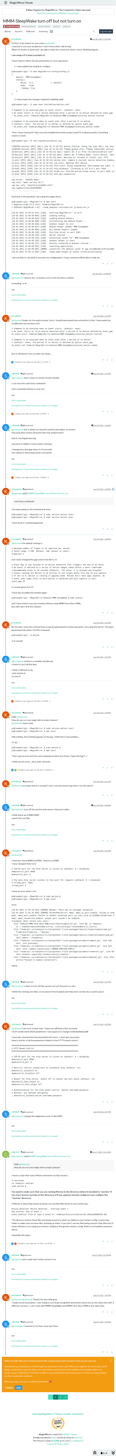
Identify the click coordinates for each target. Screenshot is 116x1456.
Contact (51, 1444)
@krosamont (27, 274)
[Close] (110, 1361)
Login (18, 1387)
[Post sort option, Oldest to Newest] (94, 31)
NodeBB (55, 1440)
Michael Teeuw (70, 1434)
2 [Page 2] (60, 1397)
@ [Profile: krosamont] (18, 277)
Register (9, 1387)
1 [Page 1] (55, 1397)
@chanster (26, 1255)
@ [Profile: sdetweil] (49, 43)
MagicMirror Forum (21, 2)
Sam (54, 1437)
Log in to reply (106, 31)
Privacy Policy (62, 1444)
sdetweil (15, 274)
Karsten (78, 1437)
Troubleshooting (11, 26)
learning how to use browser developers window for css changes (34, 300)
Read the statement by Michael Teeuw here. (58, 13)
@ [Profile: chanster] (22, 717)
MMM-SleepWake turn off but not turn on (48, 493)
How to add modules (18, 295)
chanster (15, 1152)
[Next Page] (65, 1397)
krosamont (16, 39)
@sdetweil (28, 489)
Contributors (77, 1440)
